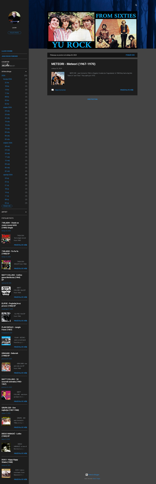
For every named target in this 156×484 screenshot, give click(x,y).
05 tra (7, 100)
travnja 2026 (7, 79)
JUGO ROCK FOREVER (10, 56)
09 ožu (7, 132)
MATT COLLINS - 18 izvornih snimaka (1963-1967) (12, 381)
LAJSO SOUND (7, 51)
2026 (3, 76)
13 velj (7, 161)
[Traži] (136, 5)
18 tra (7, 86)
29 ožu (7, 111)
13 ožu (7, 129)
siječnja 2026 (8, 175)
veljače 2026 (7, 143)
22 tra (7, 83)
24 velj (7, 150)
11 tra (7, 93)
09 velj (7, 164)
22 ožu (7, 118)
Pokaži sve (130, 55)
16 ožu (7, 125)
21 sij (7, 185)
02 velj (7, 171)
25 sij (7, 182)
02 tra (7, 104)
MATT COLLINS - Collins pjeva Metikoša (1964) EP (12, 277)
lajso (14, 27)
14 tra (7, 90)
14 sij (7, 192)
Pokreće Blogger (92, 475)
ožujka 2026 (7, 107)
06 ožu (7, 136)
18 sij (7, 189)
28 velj (7, 146)
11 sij (7, 196)
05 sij (7, 203)
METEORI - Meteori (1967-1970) (73, 64)
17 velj (7, 157)
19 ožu (7, 122)
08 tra (7, 97)
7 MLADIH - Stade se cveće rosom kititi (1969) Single (10, 225)
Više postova (92, 99)
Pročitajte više (126, 90)
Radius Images (96, 478)
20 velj (7, 153)
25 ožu (7, 114)
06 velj (7, 168)
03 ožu (7, 139)
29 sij (7, 178)
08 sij (7, 199)
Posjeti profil (14, 32)
